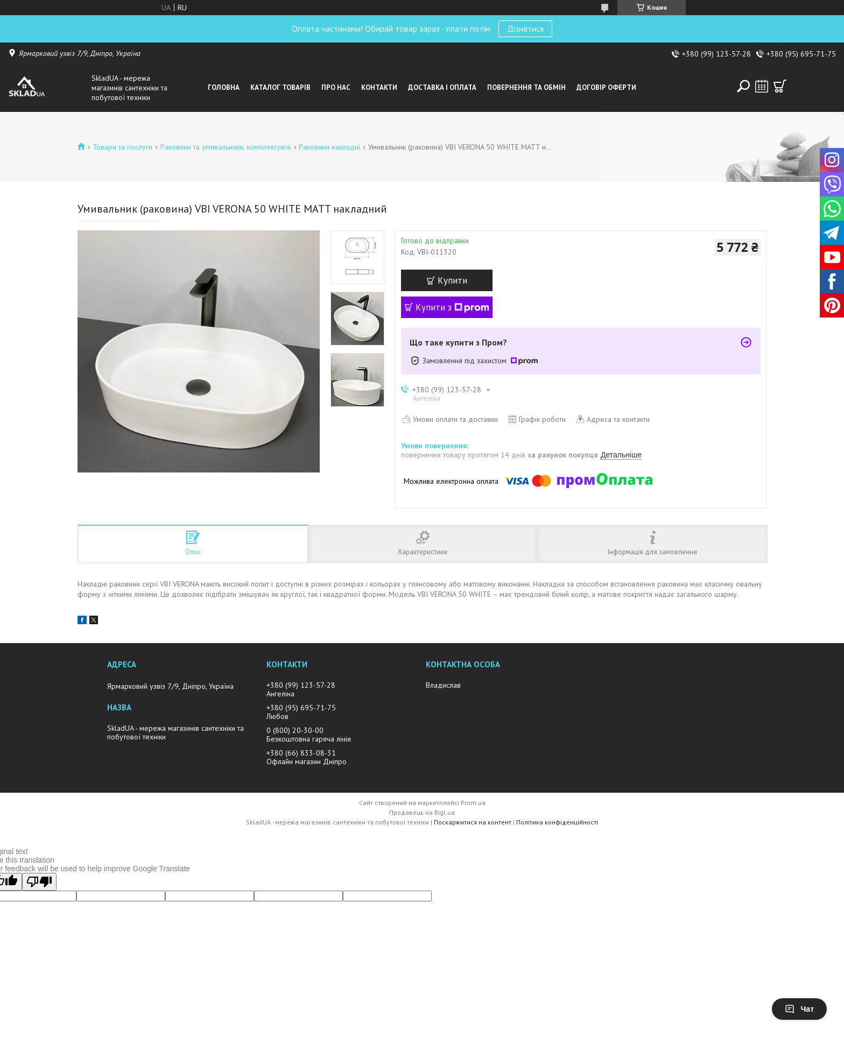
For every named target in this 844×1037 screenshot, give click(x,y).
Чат (799, 1009)
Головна (224, 87)
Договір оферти (606, 87)
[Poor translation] (39, 882)
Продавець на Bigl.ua (422, 812)
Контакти (379, 87)
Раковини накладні (329, 147)
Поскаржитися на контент (472, 822)
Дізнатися (525, 28)
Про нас (335, 87)
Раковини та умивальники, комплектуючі (225, 147)
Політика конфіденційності (557, 822)
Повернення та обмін (526, 87)
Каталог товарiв (280, 87)
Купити (452, 280)
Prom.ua (473, 803)
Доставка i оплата (442, 87)
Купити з (452, 307)
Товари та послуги (122, 147)
